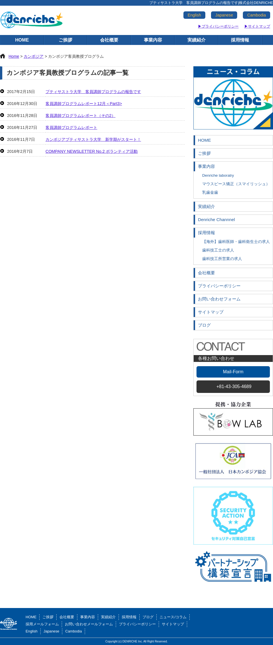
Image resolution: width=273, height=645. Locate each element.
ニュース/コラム (173, 617)
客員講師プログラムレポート (71, 127)
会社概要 (109, 40)
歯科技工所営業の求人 (222, 259)
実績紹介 (196, 40)
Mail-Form (233, 371)
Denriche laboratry (218, 175)
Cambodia (256, 15)
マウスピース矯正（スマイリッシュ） (236, 184)
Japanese (224, 15)
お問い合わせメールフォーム (89, 624)
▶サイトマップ (257, 26)
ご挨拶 (65, 40)
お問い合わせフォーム (219, 298)
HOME (22, 40)
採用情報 (240, 40)
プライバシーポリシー (219, 285)
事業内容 (153, 40)
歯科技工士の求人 (218, 250)
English (194, 15)
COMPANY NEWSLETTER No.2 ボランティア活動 (92, 151)
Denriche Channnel (216, 219)
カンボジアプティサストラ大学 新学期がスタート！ (93, 139)
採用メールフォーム (42, 624)
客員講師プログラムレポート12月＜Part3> (84, 103)
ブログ (204, 325)
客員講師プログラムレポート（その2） (80, 115)
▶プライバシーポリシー (218, 26)
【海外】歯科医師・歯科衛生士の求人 (236, 242)
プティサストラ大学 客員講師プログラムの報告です (93, 91)
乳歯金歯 (210, 192)
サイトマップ (211, 312)
